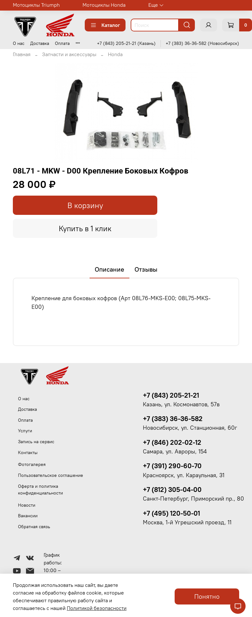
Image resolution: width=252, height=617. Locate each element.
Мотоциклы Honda (104, 5)
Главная (21, 54)
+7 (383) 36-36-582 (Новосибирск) (202, 43)
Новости (26, 505)
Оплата (62, 43)
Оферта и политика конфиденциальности (40, 489)
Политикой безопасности (96, 608)
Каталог (105, 25)
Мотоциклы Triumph (36, 5)
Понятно (207, 596)
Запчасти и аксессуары (69, 54)
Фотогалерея (32, 464)
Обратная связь (34, 526)
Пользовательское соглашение (50, 475)
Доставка (39, 43)
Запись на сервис (36, 441)
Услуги (25, 431)
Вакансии (28, 516)
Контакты (28, 452)
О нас (18, 43)
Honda (115, 54)
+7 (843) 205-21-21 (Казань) (126, 43)
